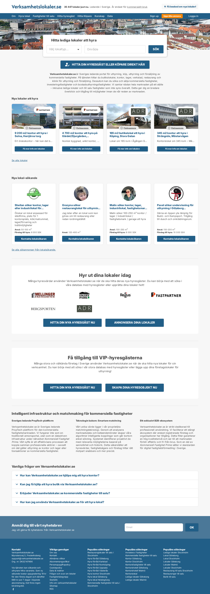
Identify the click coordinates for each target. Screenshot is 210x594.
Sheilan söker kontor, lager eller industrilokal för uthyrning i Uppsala (32, 208)
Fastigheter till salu (43, 16)
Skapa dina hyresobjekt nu (134, 387)
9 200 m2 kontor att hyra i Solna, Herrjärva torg (31, 134)
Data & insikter (57, 570)
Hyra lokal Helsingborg (99, 580)
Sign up (154, 16)
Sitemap (54, 586)
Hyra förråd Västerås (98, 570)
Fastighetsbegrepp (59, 576)
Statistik (54, 580)
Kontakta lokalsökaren (34, 238)
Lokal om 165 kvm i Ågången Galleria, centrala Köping (140, 141)
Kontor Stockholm (134, 561)
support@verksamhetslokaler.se (27, 558)
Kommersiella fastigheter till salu (141, 555)
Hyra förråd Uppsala (97, 567)
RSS (52, 589)
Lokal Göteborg (170, 555)
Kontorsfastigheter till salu (138, 564)
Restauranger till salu (173, 573)
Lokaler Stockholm (172, 567)
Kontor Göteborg (133, 558)
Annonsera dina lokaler (134, 322)
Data (110, 16)
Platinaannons (35, 128)
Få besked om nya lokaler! (181, 6)
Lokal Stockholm (171, 558)
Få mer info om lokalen (34, 149)
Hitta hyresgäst (66, 16)
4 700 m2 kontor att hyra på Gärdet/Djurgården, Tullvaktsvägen (79, 136)
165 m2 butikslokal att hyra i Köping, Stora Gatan (127, 134)
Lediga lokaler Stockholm (175, 552)
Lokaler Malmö (170, 564)
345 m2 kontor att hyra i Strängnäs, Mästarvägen (172, 134)
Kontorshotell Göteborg (136, 567)
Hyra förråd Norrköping (99, 564)
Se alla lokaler (20, 160)
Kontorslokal (131, 573)
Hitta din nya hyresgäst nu (72, 322)
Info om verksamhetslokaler (63, 583)
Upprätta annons (172, 16)
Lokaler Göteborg (171, 561)
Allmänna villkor (57, 558)
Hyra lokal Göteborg (97, 576)
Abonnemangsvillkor (60, 561)
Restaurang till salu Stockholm (178, 570)
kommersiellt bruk (137, 6)
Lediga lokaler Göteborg (137, 576)
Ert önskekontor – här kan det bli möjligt (37, 141)
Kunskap (100, 16)
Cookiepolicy (56, 567)
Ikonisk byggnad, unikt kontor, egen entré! (86, 141)
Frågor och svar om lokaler (63, 573)
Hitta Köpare (85, 16)
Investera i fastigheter (136, 552)
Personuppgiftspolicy (60, 564)
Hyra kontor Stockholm (99, 573)
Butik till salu (169, 576)
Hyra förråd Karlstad (97, 561)
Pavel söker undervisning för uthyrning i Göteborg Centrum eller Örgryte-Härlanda (175, 210)
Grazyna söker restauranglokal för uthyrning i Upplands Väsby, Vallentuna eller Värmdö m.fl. (81, 210)
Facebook (13, 589)
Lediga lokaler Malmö (135, 580)
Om (14, 16)
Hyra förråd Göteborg (98, 558)
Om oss (53, 552)
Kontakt (53, 555)
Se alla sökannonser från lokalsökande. (34, 249)
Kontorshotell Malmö (135, 570)
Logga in (193, 16)
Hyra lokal (24, 16)
